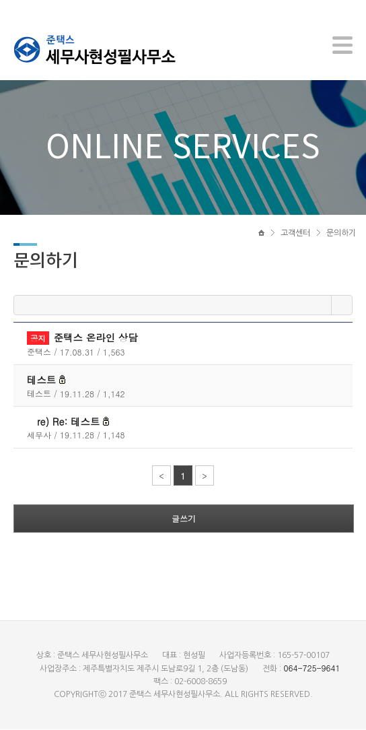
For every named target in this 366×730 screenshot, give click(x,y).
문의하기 (341, 234)
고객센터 (295, 234)
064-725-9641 (311, 668)
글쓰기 (184, 519)
